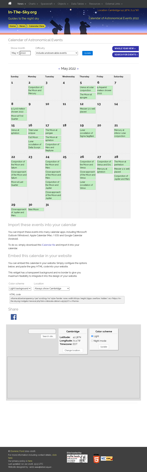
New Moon (33, 209)
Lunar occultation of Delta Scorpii (34, 144)
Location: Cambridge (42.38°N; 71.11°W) (118, 10)
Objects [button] (62, 3)
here (30, 461)
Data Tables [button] (78, 3)
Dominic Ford (17, 451)
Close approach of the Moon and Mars (53, 175)
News (22, 26)
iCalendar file (49, 245)
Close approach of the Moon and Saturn (19, 175)
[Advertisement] (73, 377)
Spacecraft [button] (47, 3)
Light (95, 336)
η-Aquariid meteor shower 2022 (104, 90)
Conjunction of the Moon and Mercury (35, 90)
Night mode (98, 340)
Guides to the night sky (23, 18)
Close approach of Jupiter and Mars (18, 212)
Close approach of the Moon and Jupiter (53, 195)
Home (13, 26)
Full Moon (33, 137)
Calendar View (36, 26)
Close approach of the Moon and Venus (87, 175)
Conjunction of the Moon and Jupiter (52, 185)
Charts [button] (32, 3)
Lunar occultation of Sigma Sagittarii (87, 133)
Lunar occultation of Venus (86, 185)
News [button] (21, 3)
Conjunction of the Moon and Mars (52, 164)
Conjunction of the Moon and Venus (87, 164)
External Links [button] (113, 3)
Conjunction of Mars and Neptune (52, 147)
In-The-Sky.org (22, 12)
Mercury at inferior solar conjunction (120, 133)
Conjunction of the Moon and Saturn (18, 164)
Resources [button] (95, 3)
